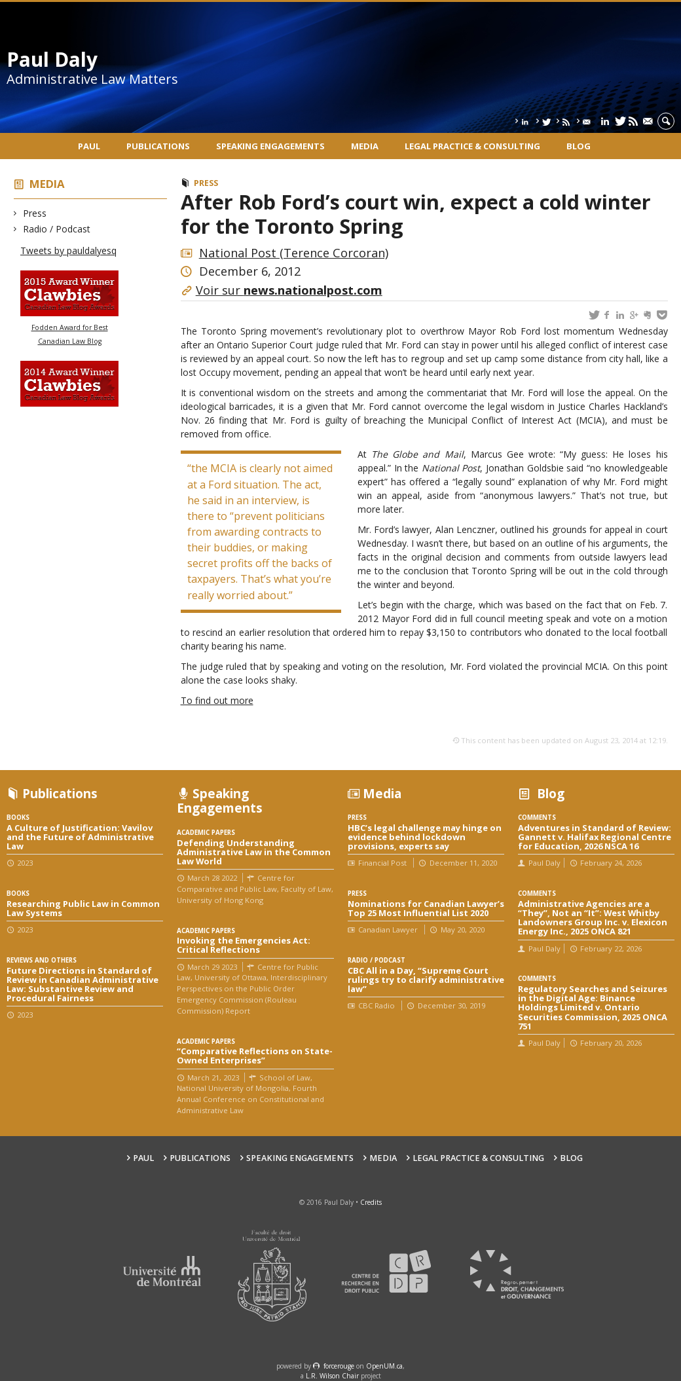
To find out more (217, 700)
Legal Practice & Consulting (472, 146)
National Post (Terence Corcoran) (293, 253)
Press (35, 213)
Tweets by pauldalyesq (68, 250)
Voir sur (289, 290)
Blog (578, 146)
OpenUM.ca (384, 1366)
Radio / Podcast (57, 229)
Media (364, 146)
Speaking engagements (270, 146)
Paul (89, 146)
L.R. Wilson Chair (332, 1375)
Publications (158, 146)
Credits (371, 1202)
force (338, 1366)
